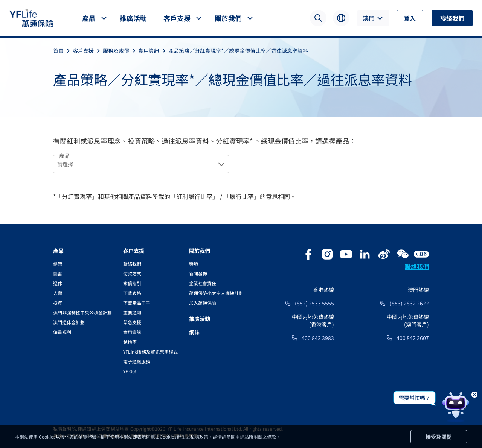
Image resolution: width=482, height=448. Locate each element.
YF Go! (129, 371)
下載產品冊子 (136, 302)
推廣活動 (133, 18)
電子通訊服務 (136, 361)
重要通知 (132, 312)
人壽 (57, 293)
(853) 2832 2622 (409, 303)
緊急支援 (132, 322)
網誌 (194, 332)
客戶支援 (177, 18)
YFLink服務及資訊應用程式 (150, 351)
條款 (271, 436)
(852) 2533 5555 (314, 303)
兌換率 (130, 342)
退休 (57, 283)
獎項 (193, 263)
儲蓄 (57, 273)
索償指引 (132, 283)
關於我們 (228, 18)
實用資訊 (153, 50)
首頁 (63, 50)
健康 (57, 263)
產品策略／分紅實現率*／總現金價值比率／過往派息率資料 (238, 50)
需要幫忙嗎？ (414, 397)
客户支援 (133, 250)
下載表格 (132, 293)
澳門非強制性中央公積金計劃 (82, 312)
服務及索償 (120, 50)
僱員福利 (62, 332)
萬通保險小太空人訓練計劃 (216, 293)
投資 (57, 302)
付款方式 (132, 273)
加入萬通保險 (202, 302)
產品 (89, 18)
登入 (410, 18)
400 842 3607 (413, 338)
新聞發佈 (198, 273)
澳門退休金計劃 (69, 322)
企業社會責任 (202, 283)
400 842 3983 (318, 338)
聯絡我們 (452, 18)
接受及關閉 (439, 436)
